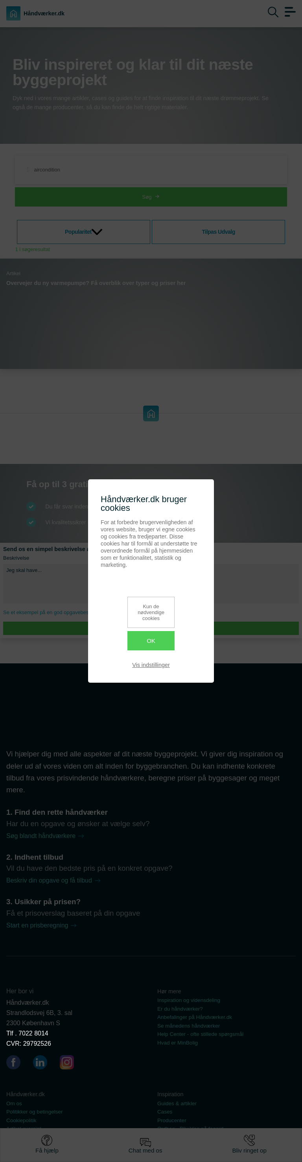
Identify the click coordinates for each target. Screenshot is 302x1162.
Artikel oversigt (23, 1129)
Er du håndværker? (180, 1009)
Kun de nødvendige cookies (151, 612)
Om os (14, 1103)
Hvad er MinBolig (177, 1043)
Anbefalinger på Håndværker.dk (194, 1017)
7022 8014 (33, 1033)
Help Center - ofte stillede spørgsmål (200, 1034)
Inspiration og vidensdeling (188, 1000)
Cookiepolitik (21, 1120)
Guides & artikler (177, 1103)
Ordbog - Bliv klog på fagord (190, 1129)
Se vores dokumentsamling (189, 1137)
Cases (164, 1112)
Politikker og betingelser (34, 1112)
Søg (151, 197)
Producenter (171, 1120)
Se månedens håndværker (188, 1026)
